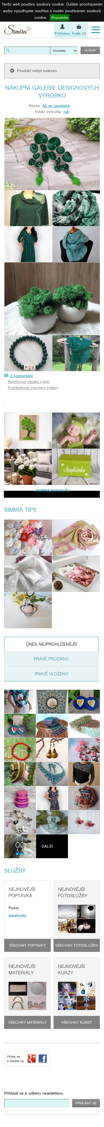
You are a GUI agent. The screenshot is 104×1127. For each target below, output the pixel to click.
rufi (66, 111)
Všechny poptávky (27, 945)
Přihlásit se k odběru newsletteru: (34, 1093)
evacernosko (18, 915)
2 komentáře (21, 375)
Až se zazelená (56, 105)
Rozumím (59, 17)
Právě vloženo (52, 674)
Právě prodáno (51, 659)
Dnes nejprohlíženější (51, 644)
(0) (79, 33)
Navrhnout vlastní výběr (29, 381)
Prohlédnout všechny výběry (33, 387)
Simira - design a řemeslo (18, 30)
